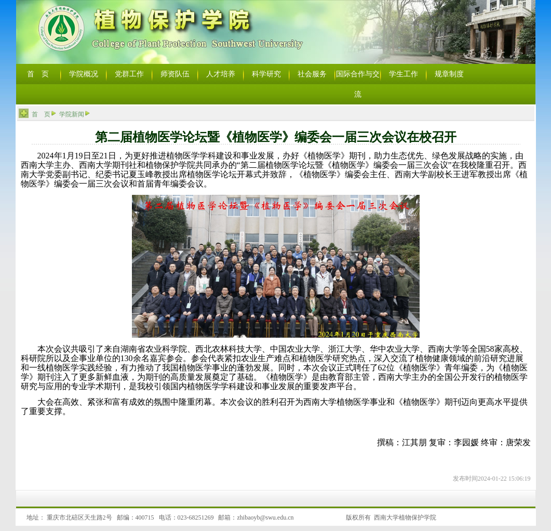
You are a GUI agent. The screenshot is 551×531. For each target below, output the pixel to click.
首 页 (41, 114)
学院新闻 (71, 114)
